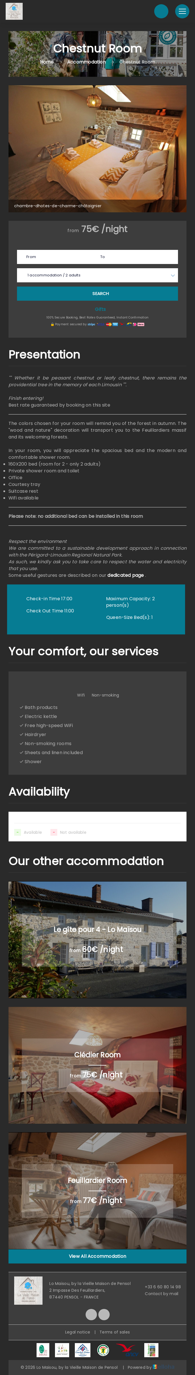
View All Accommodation (97, 1256)
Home (47, 62)
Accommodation (86, 62)
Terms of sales (114, 1332)
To (102, 256)
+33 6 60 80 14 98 (159, 1287)
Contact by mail (158, 1294)
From (31, 256)
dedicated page (125, 575)
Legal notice (77, 1332)
